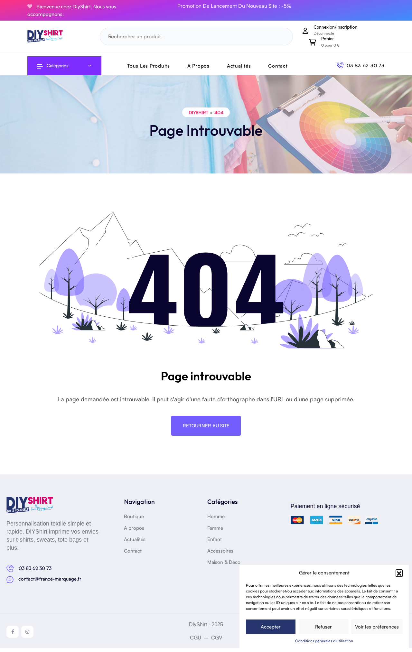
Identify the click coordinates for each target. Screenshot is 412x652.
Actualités (239, 66)
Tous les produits (148, 66)
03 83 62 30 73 (366, 65)
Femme (215, 532)
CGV (216, 641)
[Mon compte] (306, 30)
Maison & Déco (223, 567)
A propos (134, 532)
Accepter (271, 627)
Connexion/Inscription (335, 27)
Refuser (323, 627)
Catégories (52, 65)
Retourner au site (206, 429)
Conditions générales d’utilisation (324, 640)
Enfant (214, 544)
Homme (216, 521)
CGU (195, 641)
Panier (327, 39)
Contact (277, 66)
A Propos (198, 66)
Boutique (134, 521)
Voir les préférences (377, 627)
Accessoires (220, 555)
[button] (399, 573)
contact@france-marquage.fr (50, 583)
